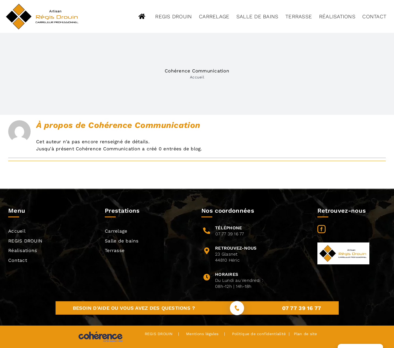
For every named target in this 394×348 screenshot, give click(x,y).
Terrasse (114, 250)
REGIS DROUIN (25, 241)
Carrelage (116, 231)
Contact (17, 260)
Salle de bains (122, 241)
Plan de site (304, 334)
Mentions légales (202, 334)
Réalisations (22, 250)
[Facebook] (321, 229)
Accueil (197, 77)
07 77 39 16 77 (229, 233)
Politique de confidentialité (259, 334)
